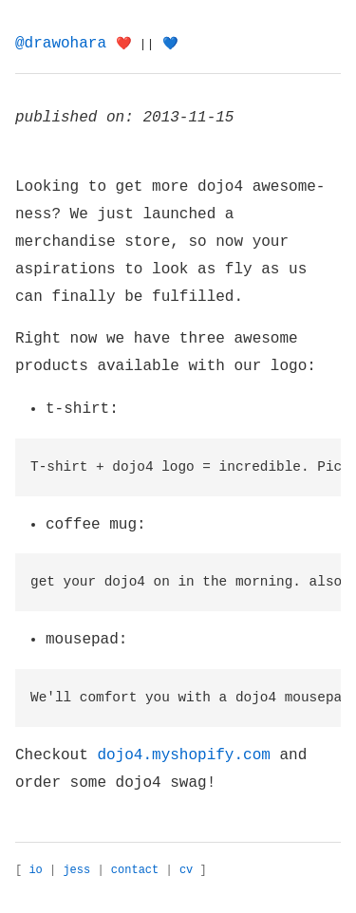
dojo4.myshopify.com (183, 755)
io (35, 870)
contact (135, 870)
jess (76, 870)
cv (186, 870)
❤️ (124, 44)
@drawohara (60, 43)
